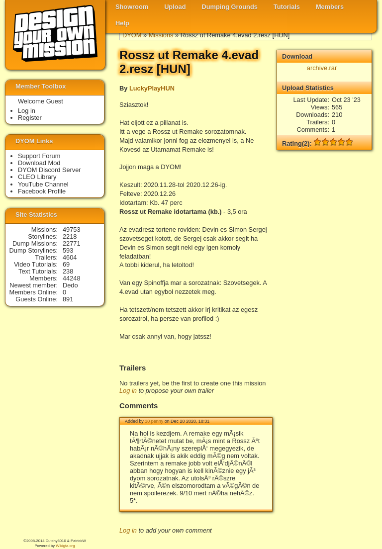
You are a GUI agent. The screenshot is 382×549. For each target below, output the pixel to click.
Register (30, 117)
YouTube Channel (43, 184)
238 (68, 271)
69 (66, 264)
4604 (70, 257)
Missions (161, 35)
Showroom (131, 6)
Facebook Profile (42, 191)
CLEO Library (37, 177)
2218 (70, 236)
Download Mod (39, 163)
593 (68, 250)
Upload (175, 6)
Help (122, 23)
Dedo (70, 285)
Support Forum (39, 156)
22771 (72, 243)
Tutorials (287, 6)
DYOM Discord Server (49, 170)
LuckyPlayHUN (152, 88)
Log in (128, 390)
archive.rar (322, 68)
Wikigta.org (65, 546)
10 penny (154, 421)
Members (330, 6)
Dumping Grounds (230, 6)
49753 (72, 229)
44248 (72, 278)
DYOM (131, 35)
